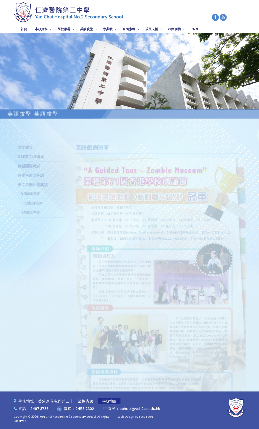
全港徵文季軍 (30, 216)
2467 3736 (39, 408)
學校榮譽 (63, 29)
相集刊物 (174, 29)
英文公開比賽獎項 (33, 188)
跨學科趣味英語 (31, 179)
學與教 (108, 29)
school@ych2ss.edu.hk (140, 408)
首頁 (24, 29)
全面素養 (128, 29)
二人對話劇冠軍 (32, 207)
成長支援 (151, 29)
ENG (194, 29)
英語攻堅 (86, 29)
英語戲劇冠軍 (30, 197)
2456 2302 (85, 408)
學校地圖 (109, 401)
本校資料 (41, 29)
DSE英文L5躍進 (31, 160)
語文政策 (25, 151)
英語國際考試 (29, 170)
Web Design (126, 417)
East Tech (146, 417)
